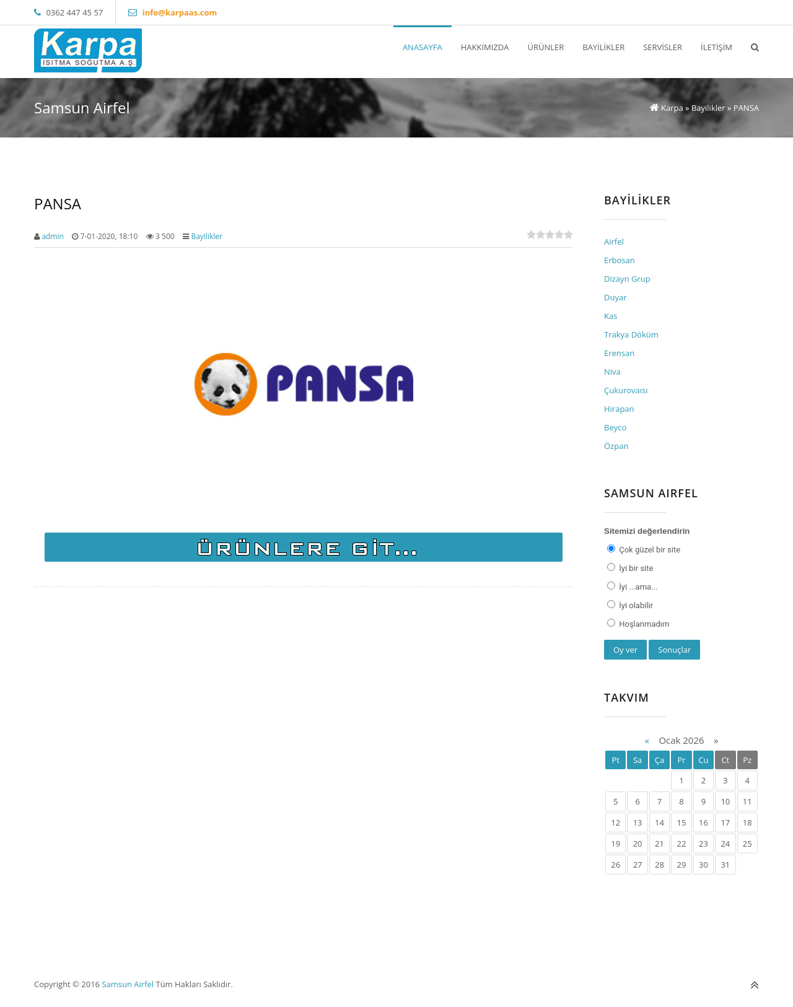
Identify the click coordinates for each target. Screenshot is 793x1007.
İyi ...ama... (637, 586)
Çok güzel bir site (648, 549)
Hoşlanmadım (643, 624)
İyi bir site (635, 568)
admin (53, 236)
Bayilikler (206, 236)
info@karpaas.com (179, 12)
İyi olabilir (635, 605)
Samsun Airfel (128, 984)
